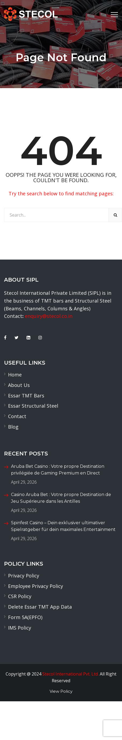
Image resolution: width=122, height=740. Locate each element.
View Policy (61, 691)
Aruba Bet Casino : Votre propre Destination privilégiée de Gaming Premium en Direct (57, 470)
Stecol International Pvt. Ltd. (70, 674)
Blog (13, 426)
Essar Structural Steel (33, 406)
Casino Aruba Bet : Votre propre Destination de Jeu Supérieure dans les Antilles (61, 498)
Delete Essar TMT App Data (40, 607)
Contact (17, 416)
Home (15, 374)
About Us (19, 385)
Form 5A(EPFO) (25, 617)
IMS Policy (19, 627)
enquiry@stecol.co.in (48, 316)
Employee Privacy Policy (35, 586)
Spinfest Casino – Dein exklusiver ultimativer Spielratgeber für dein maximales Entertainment (63, 526)
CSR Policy (19, 596)
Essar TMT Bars (26, 395)
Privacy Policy (23, 575)
